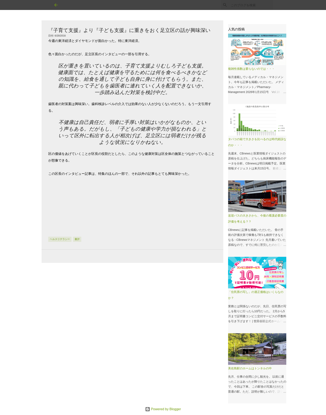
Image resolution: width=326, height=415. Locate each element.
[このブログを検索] (251, 5)
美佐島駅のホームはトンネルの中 (250, 368)
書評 (77, 239)
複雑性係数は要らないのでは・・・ (251, 68)
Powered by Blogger (163, 409)
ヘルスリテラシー (60, 239)
